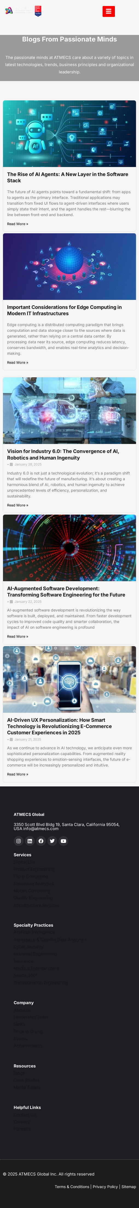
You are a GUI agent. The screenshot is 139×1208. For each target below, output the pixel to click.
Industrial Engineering (35, 953)
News (19, 1024)
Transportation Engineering (41, 982)
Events (20, 1038)
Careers (22, 1122)
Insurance (23, 961)
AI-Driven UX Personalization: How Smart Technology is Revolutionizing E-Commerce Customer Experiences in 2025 (59, 726)
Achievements (28, 1045)
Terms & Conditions (72, 1186)
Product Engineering (34, 869)
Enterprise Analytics (34, 883)
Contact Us (25, 1114)
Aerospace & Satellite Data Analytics (50, 939)
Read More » (17, 224)
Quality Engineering (33, 897)
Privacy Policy (105, 1186)
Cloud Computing (31, 876)
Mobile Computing (32, 890)
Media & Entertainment (36, 968)
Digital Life (24, 862)
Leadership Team (31, 1017)
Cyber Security (29, 946)
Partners (22, 1129)
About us (22, 1010)
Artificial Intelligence (34, 932)
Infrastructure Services (37, 905)
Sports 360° (26, 975)
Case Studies (27, 1080)
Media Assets (27, 1087)
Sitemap (128, 1186)
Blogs (19, 1073)
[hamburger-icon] (109, 11)
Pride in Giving (28, 1031)
